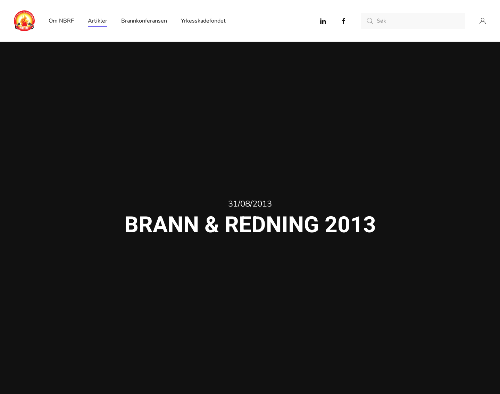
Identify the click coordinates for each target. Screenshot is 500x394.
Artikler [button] (97, 21)
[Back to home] (24, 21)
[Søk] (413, 21)
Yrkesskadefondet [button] (203, 21)
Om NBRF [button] (61, 21)
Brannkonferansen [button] (144, 21)
